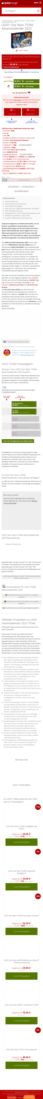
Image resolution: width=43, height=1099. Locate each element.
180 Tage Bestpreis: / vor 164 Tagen (19, 164)
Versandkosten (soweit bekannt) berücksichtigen (18, 390)
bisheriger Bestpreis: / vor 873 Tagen (19, 161)
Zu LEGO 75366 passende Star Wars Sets (18, 218)
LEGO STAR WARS (17, 247)
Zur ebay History (27, 187)
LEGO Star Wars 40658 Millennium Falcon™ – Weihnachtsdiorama (21, 961)
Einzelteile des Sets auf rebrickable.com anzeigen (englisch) (21, 602)
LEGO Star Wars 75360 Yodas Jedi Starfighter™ (21, 872)
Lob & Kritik (29, 1097)
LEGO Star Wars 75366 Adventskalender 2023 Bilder (22, 209)
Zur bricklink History (21, 191)
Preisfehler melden (9, 392)
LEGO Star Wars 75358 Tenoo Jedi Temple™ (21, 915)
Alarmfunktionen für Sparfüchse (15, 204)
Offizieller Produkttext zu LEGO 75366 (17, 216)
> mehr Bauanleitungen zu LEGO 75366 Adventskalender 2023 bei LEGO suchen (21, 577)
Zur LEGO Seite (13, 187)
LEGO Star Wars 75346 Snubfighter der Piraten (21, 827)
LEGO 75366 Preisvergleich (14, 206)
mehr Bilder (22, 50)
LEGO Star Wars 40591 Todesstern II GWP (21, 1005)
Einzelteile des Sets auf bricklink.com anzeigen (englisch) (21, 596)
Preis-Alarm (17, 100)
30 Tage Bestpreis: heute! (14, 166)
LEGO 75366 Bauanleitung (13, 211)
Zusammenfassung (11, 201)
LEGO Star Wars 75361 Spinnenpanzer (21, 1049)
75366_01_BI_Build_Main (13, 544)
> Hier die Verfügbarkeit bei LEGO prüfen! (18, 441)
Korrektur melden (25, 145)
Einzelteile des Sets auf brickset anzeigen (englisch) (21, 608)
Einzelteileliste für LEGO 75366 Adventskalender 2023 (22, 213)
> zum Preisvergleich (21, 842)
